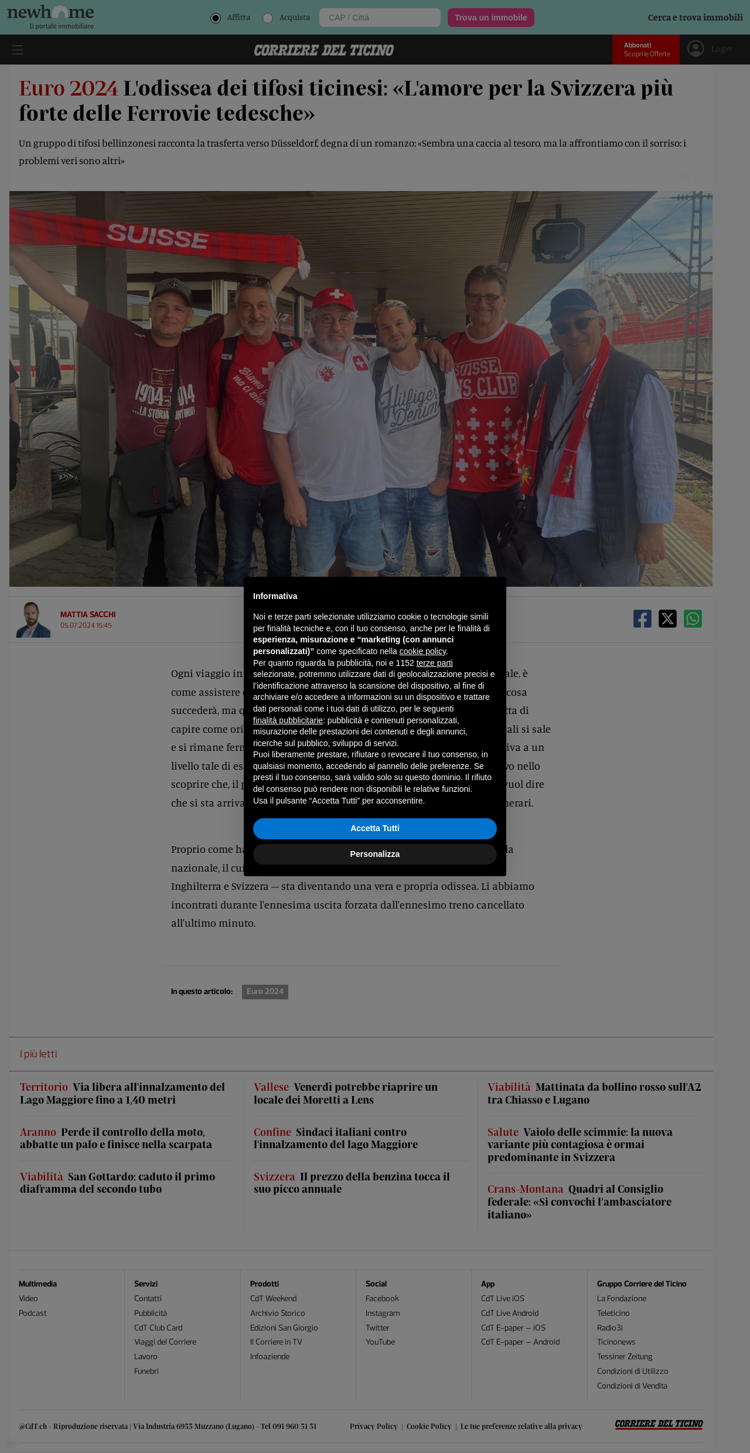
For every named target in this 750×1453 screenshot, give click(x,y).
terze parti (435, 663)
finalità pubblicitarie (288, 720)
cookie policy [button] (423, 651)
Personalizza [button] (375, 854)
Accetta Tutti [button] (375, 828)
